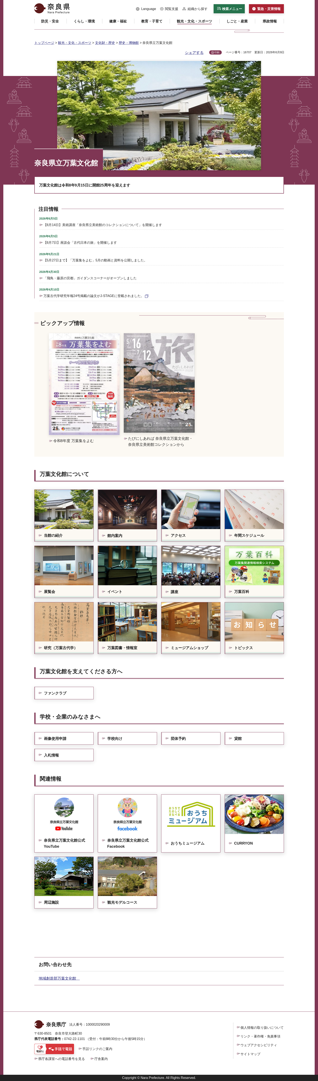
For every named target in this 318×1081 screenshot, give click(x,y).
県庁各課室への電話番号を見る (61, 1059)
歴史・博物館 (129, 43)
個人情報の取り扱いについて (262, 1027)
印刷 (216, 52)
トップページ (44, 43)
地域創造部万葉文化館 (59, 978)
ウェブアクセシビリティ (258, 1045)
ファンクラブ (55, 693)
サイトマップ (250, 1054)
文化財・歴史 (105, 43)
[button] (146, 9)
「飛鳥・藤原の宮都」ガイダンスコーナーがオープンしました (90, 278)
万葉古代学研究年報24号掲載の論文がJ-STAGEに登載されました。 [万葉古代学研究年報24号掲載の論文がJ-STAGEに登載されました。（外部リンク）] (93, 296)
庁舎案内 (101, 1059)
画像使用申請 (55, 739)
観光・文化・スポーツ (74, 43)
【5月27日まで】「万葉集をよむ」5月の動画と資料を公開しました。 (95, 260)
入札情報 (51, 755)
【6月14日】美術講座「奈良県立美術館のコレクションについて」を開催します (102, 225)
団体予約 (178, 739)
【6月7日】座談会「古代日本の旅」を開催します (80, 242)
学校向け (114, 739)
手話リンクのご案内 (97, 1049)
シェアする (194, 53)
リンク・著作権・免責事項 (260, 1036)
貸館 (238, 739)
